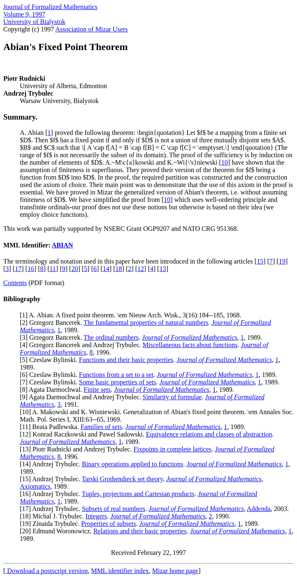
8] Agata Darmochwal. (52, 389)
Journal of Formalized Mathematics (50, 6)
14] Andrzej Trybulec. (52, 464)
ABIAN (62, 245)
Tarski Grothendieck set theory (122, 478)
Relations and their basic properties (140, 531)
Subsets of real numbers (113, 508)
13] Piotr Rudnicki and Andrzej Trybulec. (77, 449)
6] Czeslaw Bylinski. (50, 374)
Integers (96, 516)
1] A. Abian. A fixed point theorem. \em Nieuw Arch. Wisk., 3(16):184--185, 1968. (131, 315)
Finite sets (97, 389)
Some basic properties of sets (117, 382)
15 (260, 261)
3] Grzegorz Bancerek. (52, 337)
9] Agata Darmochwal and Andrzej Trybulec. (82, 397)
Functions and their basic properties (126, 359)
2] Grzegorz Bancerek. (52, 322)
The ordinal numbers (110, 337)
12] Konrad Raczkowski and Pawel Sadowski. (84, 434)
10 (224, 162)
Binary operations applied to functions (132, 464)
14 (106, 268)
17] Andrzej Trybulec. (52, 508)
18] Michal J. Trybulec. (54, 516)
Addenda (259, 508)
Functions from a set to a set (116, 374)
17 (18, 268)
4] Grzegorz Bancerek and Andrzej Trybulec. (82, 344)
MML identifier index (120, 570)
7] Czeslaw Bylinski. (50, 382)
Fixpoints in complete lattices (172, 449)
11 (53, 268)
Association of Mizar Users (91, 29)
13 (162, 268)
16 (31, 268)
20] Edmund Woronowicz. (57, 531)
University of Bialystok (34, 21)
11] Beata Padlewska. (51, 426)
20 (74, 268)
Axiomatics (35, 486)
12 (141, 268)
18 (118, 268)
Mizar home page (175, 570)
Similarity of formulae (172, 397)
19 (282, 261)
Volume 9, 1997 (24, 14)
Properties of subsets (108, 523)
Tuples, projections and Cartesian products (138, 493)
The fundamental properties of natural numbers (145, 322)
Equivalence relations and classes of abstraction (209, 434)
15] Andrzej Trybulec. (52, 478)
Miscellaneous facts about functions (190, 344)
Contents (15, 282)
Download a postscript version (46, 570)
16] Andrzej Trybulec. (52, 493)
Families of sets (101, 426)
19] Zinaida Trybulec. (51, 523)
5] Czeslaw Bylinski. (50, 359)
